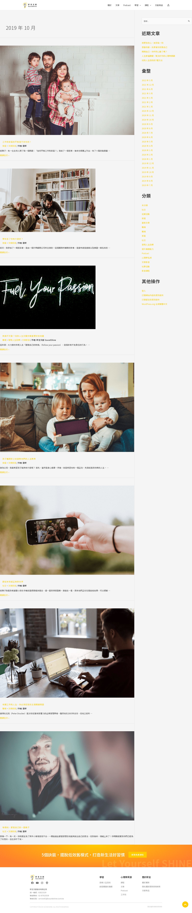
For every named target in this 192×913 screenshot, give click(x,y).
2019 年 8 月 (147, 180)
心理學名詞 (147, 257)
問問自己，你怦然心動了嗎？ (154, 51)
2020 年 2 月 (147, 154)
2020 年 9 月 (147, 124)
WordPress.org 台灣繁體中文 (154, 304)
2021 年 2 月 (147, 102)
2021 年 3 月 (147, 97)
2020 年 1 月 (147, 159)
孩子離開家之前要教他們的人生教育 (19, 458)
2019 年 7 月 (147, 185)
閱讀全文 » (4, 155)
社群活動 (146, 266)
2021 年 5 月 (147, 93)
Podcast (127, 5)
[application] (139, 5)
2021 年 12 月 (148, 84)
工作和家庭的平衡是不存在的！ (17, 141)
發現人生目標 (14, 339)
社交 (4, 585)
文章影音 (12, 145)
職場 (4, 339)
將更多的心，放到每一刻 (152, 42)
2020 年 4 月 (147, 145)
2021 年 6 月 (147, 89)
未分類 (145, 205)
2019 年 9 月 (147, 176)
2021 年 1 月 (147, 106)
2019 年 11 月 (148, 167)
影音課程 (146, 270)
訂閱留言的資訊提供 (150, 299)
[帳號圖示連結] (168, 5)
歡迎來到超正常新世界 (12, 581)
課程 (148, 5)
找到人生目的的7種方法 (152, 60)
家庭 (4, 145)
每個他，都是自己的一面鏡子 (16, 827)
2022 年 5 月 (147, 80)
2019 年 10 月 (148, 172)
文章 (117, 5)
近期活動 (146, 214)
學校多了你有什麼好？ (12, 238)
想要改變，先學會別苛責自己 (154, 47)
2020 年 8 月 (147, 128)
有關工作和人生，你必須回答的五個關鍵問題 (23, 704)
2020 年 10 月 (148, 119)
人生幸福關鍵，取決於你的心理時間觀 (158, 55)
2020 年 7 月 (147, 132)
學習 (138, 5)
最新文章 (146, 222)
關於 (110, 5)
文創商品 (159, 5)
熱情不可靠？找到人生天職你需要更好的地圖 (23, 335)
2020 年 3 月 (147, 150)
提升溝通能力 (148, 249)
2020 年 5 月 (147, 141)
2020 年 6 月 (147, 137)
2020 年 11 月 (148, 115)
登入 (144, 290)
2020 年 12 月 (148, 110)
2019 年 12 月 (148, 163)
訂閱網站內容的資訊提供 (152, 295)
